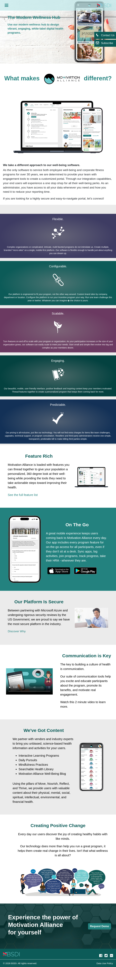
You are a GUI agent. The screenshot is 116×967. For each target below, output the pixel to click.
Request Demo (99, 926)
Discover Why (17, 631)
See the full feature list (23, 495)
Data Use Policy (105, 963)
